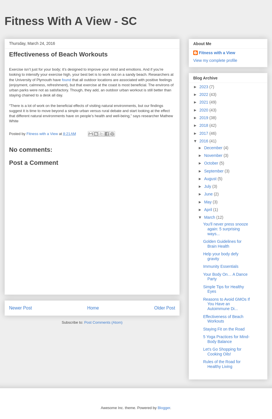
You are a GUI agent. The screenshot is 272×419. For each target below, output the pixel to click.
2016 (204, 141)
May (208, 202)
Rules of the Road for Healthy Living (222, 364)
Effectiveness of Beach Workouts (223, 319)
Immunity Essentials (220, 266)
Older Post (164, 308)
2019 (204, 117)
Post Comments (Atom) (103, 322)
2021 (204, 102)
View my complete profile (215, 60)
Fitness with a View (217, 52)
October (211, 163)
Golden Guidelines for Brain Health (222, 244)
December (213, 148)
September (214, 171)
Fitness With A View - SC (71, 21)
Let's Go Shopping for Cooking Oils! (222, 351)
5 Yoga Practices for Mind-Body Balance (226, 339)
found (66, 80)
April (208, 209)
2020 (204, 110)
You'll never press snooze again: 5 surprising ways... (225, 229)
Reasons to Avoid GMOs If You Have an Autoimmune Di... (226, 304)
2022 (204, 94)
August (210, 178)
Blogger (164, 408)
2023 (204, 87)
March (210, 217)
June (209, 194)
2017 (204, 133)
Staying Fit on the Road (224, 329)
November (213, 155)
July (208, 186)
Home (93, 308)
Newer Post (20, 308)
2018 (204, 125)
